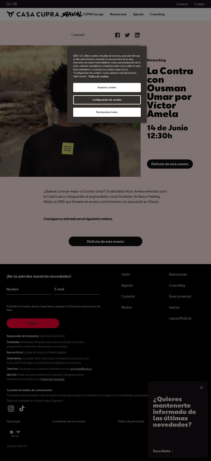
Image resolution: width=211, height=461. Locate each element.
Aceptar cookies (107, 87)
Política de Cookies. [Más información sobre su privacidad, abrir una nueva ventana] (98, 76)
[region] (107, 84)
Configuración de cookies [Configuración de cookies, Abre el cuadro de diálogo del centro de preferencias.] (107, 99)
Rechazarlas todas (107, 112)
